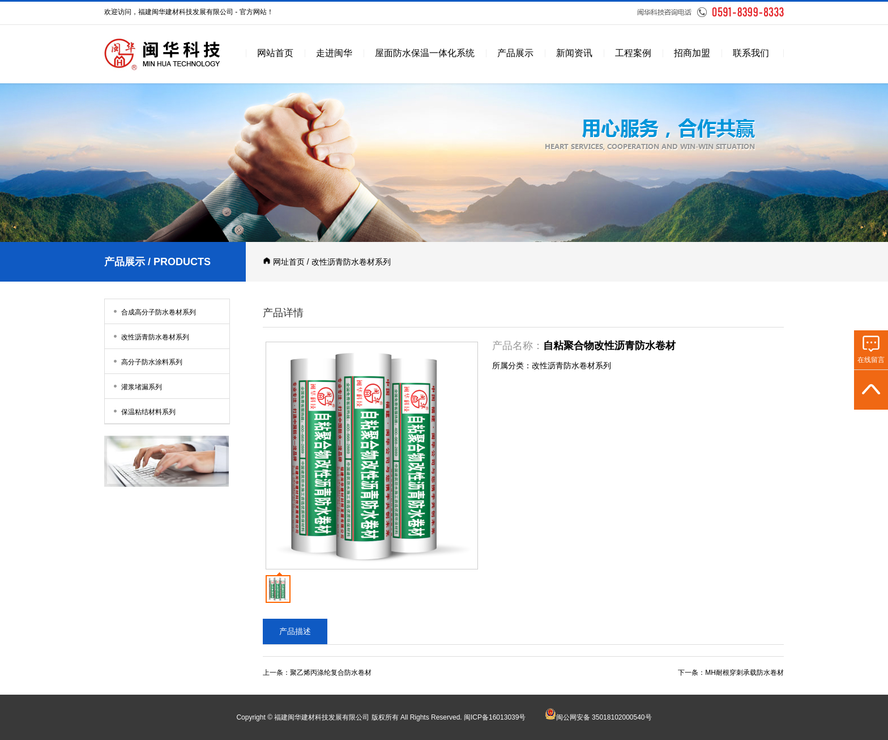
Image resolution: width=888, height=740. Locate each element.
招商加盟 (692, 53)
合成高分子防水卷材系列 (153, 311)
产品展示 (515, 53)
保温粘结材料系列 (143, 411)
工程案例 (633, 53)
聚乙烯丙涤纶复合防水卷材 (331, 673)
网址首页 (289, 261)
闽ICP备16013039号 (495, 717)
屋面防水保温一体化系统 (425, 53)
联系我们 (751, 53)
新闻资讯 (574, 53)
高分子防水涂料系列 (146, 361)
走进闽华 (334, 53)
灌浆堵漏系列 (136, 386)
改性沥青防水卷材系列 (149, 336)
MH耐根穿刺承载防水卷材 (744, 673)
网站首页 (275, 53)
